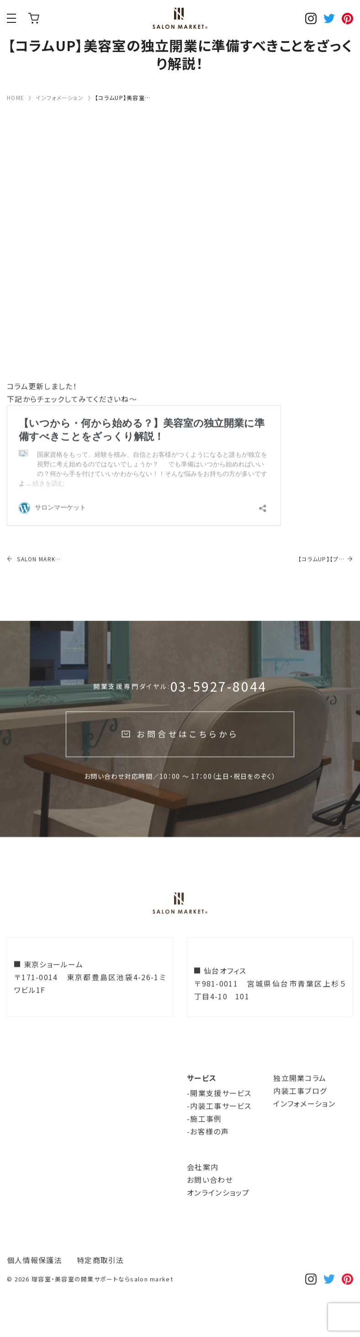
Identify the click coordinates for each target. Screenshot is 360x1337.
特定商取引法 (100, 1278)
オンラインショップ (34, 18)
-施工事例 (204, 1136)
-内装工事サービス (219, 1123)
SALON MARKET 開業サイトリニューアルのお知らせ (34, 577)
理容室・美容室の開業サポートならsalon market (102, 1297)
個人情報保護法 (34, 1278)
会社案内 (202, 1185)
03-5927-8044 (218, 704)
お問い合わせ (210, 1197)
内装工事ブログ (300, 1108)
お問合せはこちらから (187, 752)
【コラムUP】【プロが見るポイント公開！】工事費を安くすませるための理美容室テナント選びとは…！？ (321, 577)
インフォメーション (304, 1121)
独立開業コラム (299, 1096)
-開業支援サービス (219, 1111)
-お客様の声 (208, 1149)
